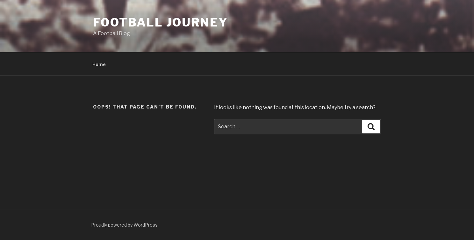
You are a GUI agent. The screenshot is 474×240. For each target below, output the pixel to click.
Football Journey (160, 22)
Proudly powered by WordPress (124, 225)
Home (99, 64)
